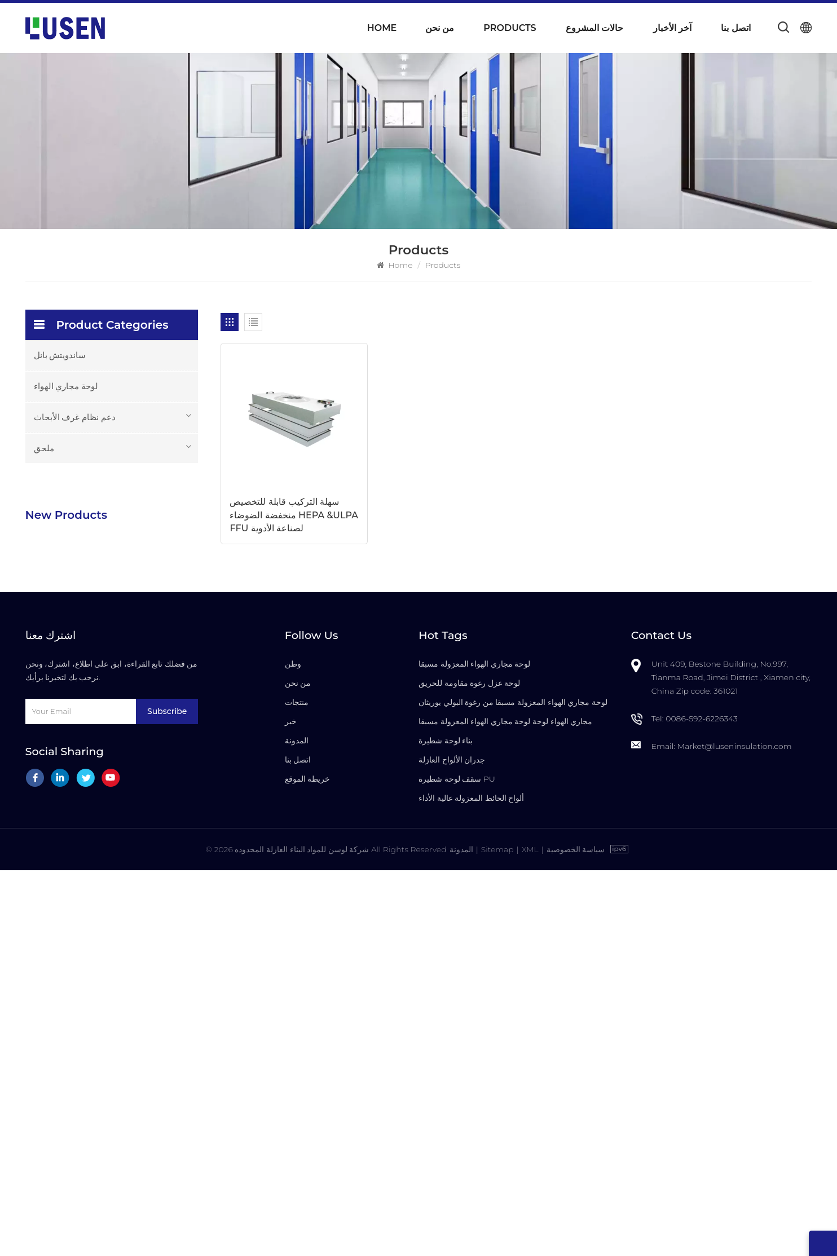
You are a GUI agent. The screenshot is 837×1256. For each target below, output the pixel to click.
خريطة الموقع (308, 1165)
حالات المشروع (594, 28)
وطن (293, 1050)
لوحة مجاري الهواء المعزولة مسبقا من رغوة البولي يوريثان (512, 1088)
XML (530, 1235)
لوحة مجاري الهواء (66, 386)
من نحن (439, 28)
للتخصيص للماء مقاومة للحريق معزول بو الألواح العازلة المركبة (133, 670)
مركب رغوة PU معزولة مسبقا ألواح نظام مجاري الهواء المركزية (134, 597)
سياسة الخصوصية (576, 1235)
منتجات (297, 1088)
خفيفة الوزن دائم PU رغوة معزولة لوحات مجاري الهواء (139, 526)
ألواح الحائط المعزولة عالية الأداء (471, 1184)
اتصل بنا (735, 28)
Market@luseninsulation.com (734, 1132)
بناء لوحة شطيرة (445, 1127)
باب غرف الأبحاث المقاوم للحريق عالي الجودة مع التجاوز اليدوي (135, 885)
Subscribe (167, 1097)
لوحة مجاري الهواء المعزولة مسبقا (474, 1050)
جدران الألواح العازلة (451, 1146)
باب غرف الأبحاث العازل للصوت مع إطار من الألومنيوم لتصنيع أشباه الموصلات (142, 813)
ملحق (44, 448)
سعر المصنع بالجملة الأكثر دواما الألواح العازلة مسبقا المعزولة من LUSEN (136, 741)
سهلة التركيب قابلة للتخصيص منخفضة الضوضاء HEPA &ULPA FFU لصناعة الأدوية (284, 507)
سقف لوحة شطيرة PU (456, 1165)
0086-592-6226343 (702, 1105)
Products (509, 28)
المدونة (297, 1127)
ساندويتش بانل (60, 355)
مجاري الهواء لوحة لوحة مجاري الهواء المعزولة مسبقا (505, 1108)
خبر (291, 1108)
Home (382, 28)
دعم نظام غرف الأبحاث (75, 417)
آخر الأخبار (672, 28)
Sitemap (497, 1235)
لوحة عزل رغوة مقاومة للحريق (469, 1069)
